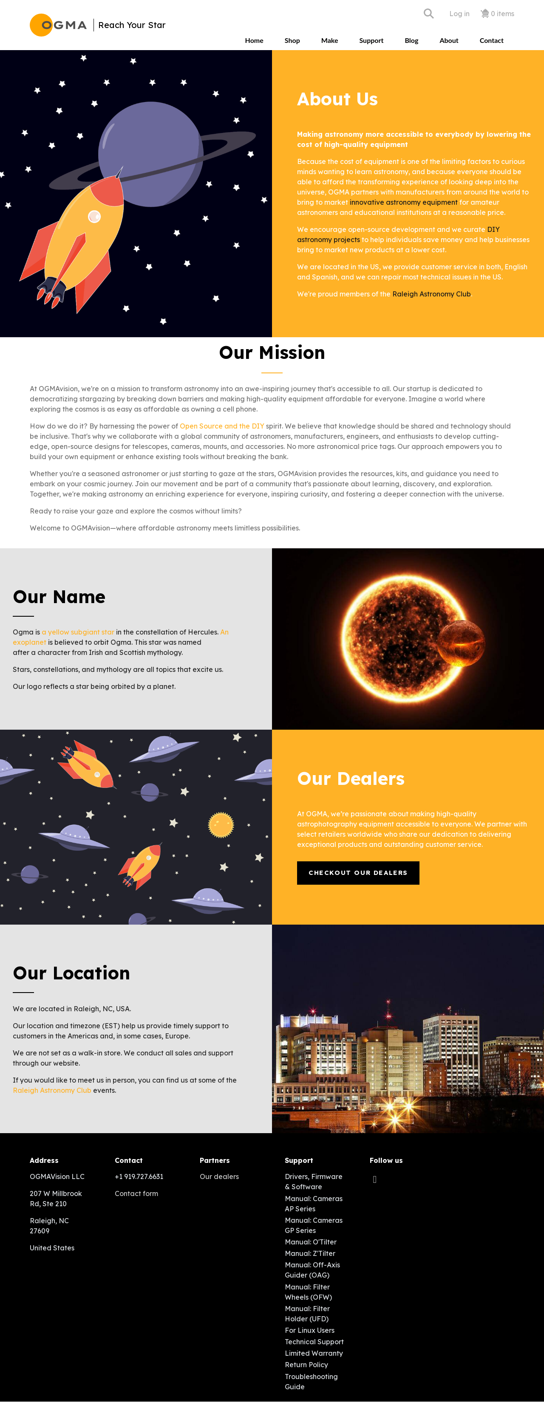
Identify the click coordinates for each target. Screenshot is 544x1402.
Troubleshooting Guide (311, 1381)
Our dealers (219, 1176)
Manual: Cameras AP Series (314, 1203)
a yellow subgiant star (78, 632)
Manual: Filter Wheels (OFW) (308, 1292)
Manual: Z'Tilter (310, 1253)
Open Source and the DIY (222, 426)
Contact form (136, 1193)
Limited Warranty (314, 1353)
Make (329, 40)
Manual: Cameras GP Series (314, 1225)
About (448, 40)
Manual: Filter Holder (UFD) (307, 1313)
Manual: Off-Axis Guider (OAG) (312, 1270)
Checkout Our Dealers (358, 873)
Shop (292, 40)
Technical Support (314, 1341)
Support (371, 40)
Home (254, 40)
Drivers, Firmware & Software (314, 1181)
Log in (459, 13)
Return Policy (306, 1364)
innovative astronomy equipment (404, 202)
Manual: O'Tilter (311, 1242)
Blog (411, 40)
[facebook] (377, 1179)
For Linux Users (309, 1330)
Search (429, 13)
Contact (492, 40)
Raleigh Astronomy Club (431, 294)
